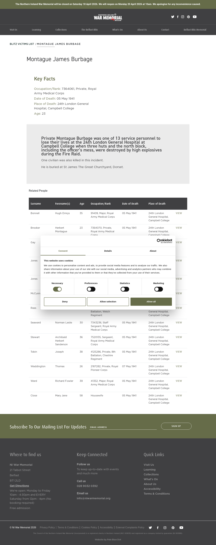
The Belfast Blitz (89, 29)
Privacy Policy (47, 527)
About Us (142, 29)
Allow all (151, 301)
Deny (65, 301)
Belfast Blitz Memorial (195, 29)
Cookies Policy (89, 527)
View (179, 213)
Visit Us (13, 29)
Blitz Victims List (22, 44)
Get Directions (19, 486)
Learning (36, 29)
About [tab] (153, 251)
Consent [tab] (63, 251)
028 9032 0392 (87, 486)
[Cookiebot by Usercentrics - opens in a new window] (159, 241)
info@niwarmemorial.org (93, 498)
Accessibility (152, 489)
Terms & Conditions (157, 494)
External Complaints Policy (130, 527)
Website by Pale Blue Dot (108, 540)
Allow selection (108, 301)
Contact (165, 29)
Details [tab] (108, 251)
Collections (61, 29)
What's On (117, 29)
